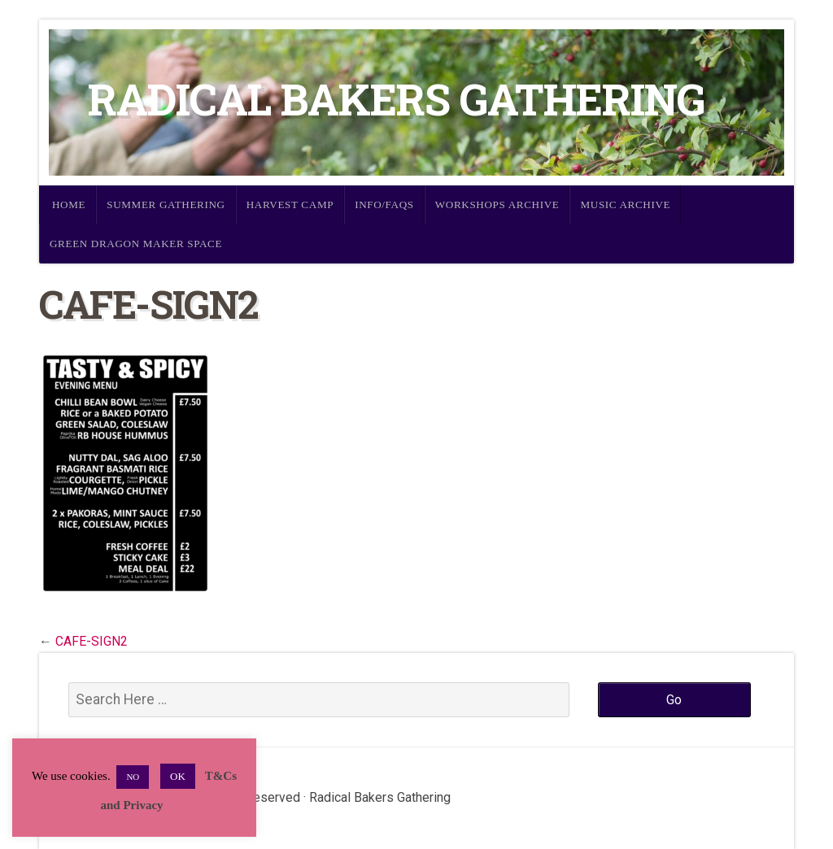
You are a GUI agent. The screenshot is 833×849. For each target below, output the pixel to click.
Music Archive (625, 204)
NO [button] (132, 777)
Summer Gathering (166, 204)
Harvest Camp (290, 204)
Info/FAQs (384, 204)
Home (68, 204)
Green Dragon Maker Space (136, 243)
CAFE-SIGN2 (91, 641)
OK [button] (177, 776)
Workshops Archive (497, 204)
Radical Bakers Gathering (396, 99)
